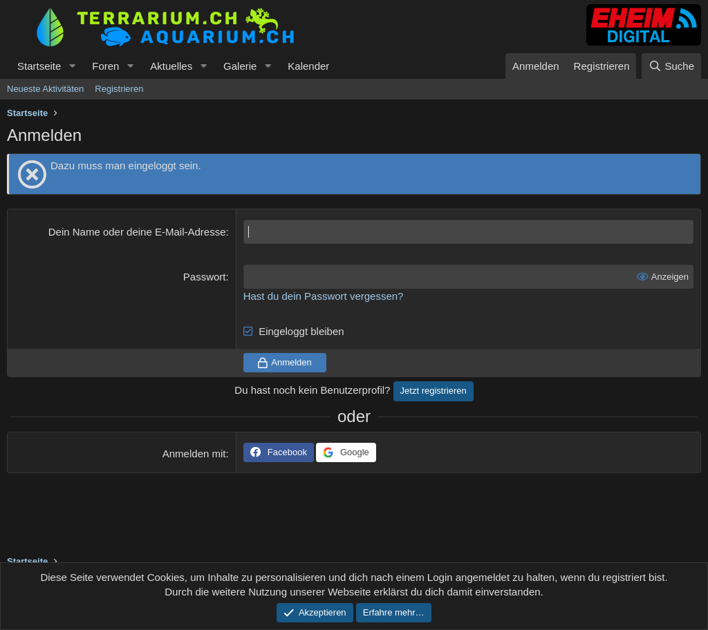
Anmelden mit (194, 453)
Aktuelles (171, 66)
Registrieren (119, 89)
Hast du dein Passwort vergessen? (323, 296)
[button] (72, 66)
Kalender (308, 66)
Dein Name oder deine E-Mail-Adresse (137, 232)
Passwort (204, 277)
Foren (105, 66)
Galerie (240, 66)
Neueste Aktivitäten (45, 89)
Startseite (39, 66)
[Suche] (671, 66)
